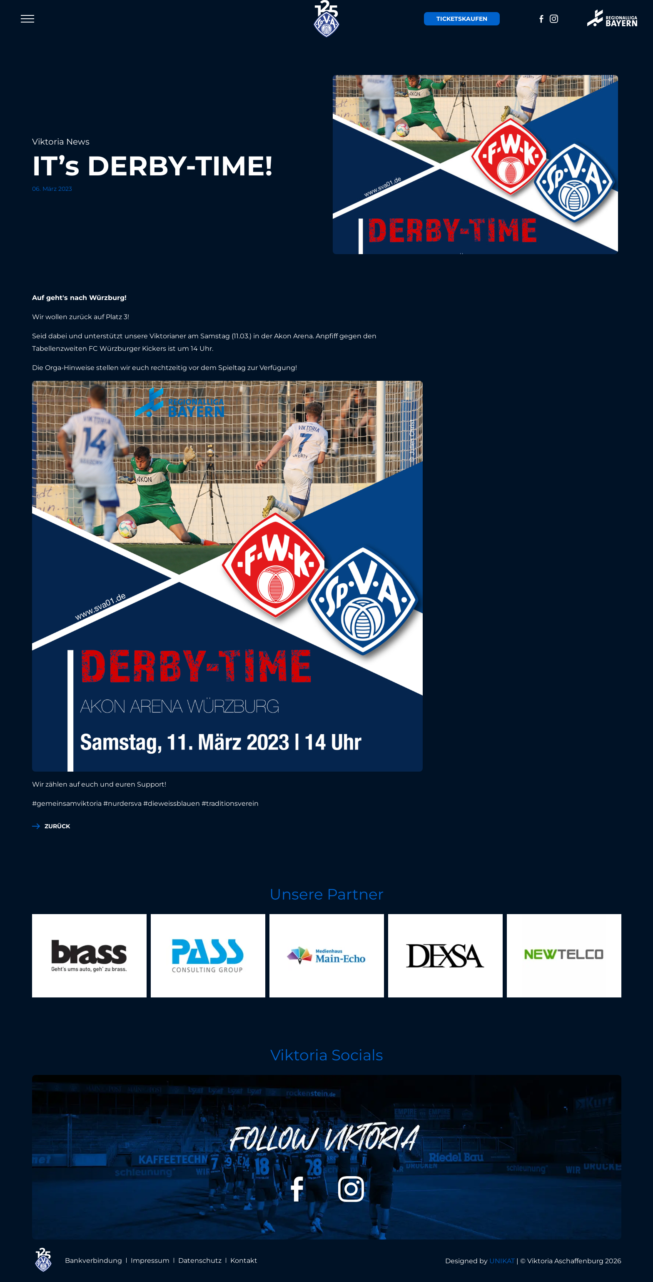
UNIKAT (502, 1261)
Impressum (150, 1261)
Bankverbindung (93, 1261)
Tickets (461, 18)
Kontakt (243, 1261)
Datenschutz (200, 1261)
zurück (57, 826)
